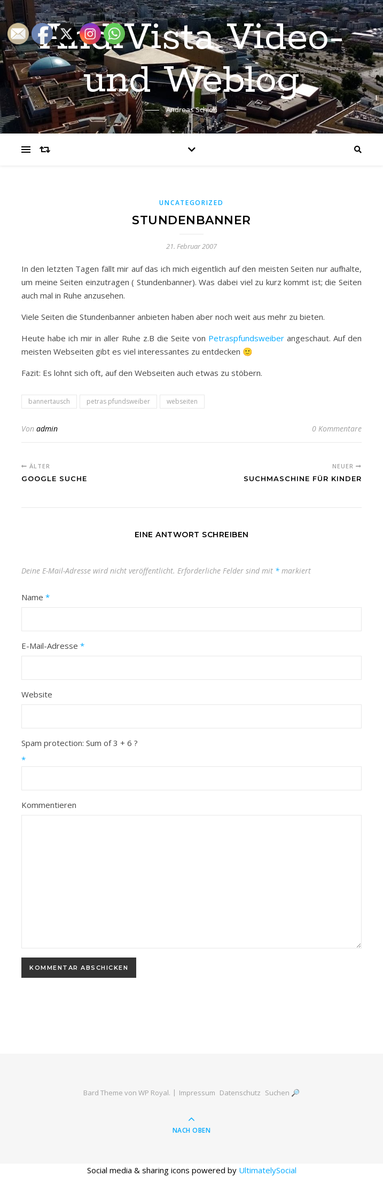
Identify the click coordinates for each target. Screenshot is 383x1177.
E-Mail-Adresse (52, 645)
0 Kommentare (337, 428)
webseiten (182, 401)
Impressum (197, 1092)
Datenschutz (240, 1092)
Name (35, 597)
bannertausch (49, 401)
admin (47, 428)
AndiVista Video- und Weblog (192, 60)
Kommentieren (48, 804)
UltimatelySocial (267, 1170)
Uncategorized (191, 202)
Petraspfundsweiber (246, 338)
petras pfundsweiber (118, 401)
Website (36, 694)
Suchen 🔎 (282, 1092)
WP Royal (153, 1092)
